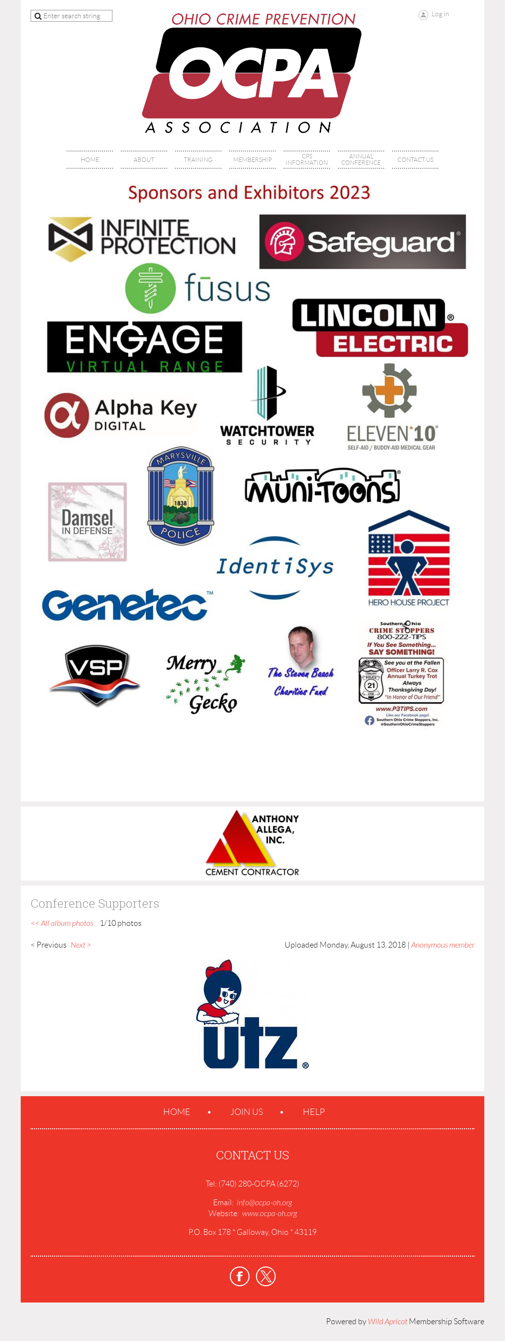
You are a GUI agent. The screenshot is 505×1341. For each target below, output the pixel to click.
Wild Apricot (387, 1321)
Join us (246, 1112)
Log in (440, 14)
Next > (81, 945)
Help (314, 1112)
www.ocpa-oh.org (269, 1213)
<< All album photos (62, 923)
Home (176, 1112)
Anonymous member (442, 945)
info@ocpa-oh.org (264, 1202)
